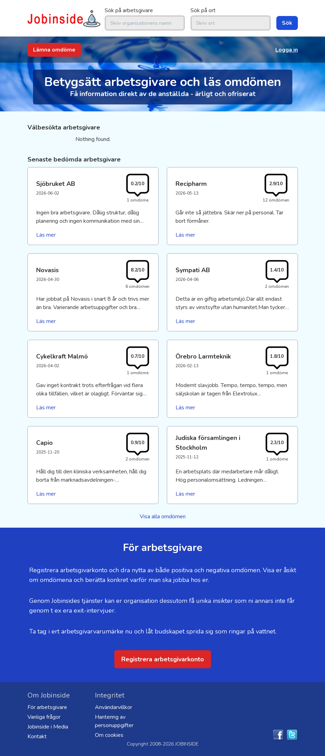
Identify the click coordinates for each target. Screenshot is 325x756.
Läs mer (46, 235)
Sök (287, 23)
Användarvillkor (113, 707)
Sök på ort (203, 10)
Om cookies (109, 735)
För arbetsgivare (47, 707)
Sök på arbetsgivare (129, 10)
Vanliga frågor (43, 717)
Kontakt (37, 736)
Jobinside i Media (47, 727)
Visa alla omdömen (163, 516)
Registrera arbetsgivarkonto (162, 659)
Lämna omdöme (54, 50)
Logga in (286, 50)
